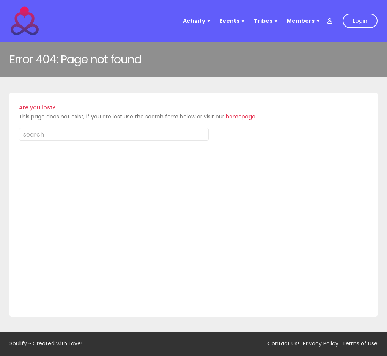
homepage (240, 116)
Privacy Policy (320, 343)
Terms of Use (360, 343)
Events (229, 21)
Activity (194, 21)
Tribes (263, 21)
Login (360, 21)
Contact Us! (283, 343)
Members (301, 21)
